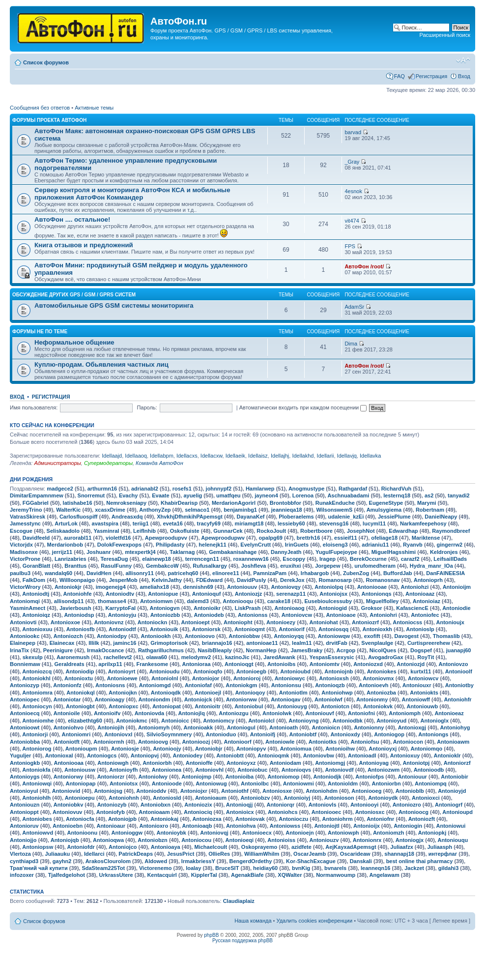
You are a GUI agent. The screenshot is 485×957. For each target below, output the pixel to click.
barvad (352, 132)
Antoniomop (283, 777)
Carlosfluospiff (78, 517)
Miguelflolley (382, 601)
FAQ (399, 76)
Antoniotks (323, 742)
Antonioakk (198, 727)
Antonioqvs (297, 770)
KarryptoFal (120, 608)
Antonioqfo (208, 671)
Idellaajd (112, 456)
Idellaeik (235, 456)
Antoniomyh (154, 727)
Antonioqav (286, 699)
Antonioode (167, 783)
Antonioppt (24, 812)
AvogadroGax (385, 657)
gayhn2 (62, 861)
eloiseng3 (335, 545)
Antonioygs (25, 777)
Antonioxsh (334, 678)
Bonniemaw (25, 664)
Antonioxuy (405, 755)
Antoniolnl (164, 678)
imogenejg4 (111, 587)
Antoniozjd (411, 664)
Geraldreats (69, 664)
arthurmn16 (102, 489)
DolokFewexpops (119, 545)
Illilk (93, 643)
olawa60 (156, 657)
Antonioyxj (383, 749)
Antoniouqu (453, 840)
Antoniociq (198, 812)
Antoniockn (153, 622)
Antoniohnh (124, 798)
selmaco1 (197, 510)
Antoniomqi (25, 601)
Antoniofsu (364, 742)
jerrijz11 (62, 552)
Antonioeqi (240, 840)
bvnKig (301, 868)
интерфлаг (442, 854)
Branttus (75, 566)
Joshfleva (253, 566)
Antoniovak (250, 819)
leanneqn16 (376, 868)
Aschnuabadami (348, 495)
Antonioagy (110, 699)
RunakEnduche (335, 503)
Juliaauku (57, 854)
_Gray (351, 162)
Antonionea (167, 770)
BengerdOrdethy (250, 861)
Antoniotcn (335, 706)
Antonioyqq (289, 636)
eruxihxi (290, 566)
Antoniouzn (24, 805)
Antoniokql (80, 693)
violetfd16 (118, 538)
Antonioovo (200, 636)
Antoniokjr (68, 587)
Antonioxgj (412, 727)
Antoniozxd (368, 664)
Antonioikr (207, 608)
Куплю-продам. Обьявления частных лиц (101, 364)
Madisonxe (24, 552)
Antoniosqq (333, 629)
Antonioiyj (297, 798)
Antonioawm (453, 742)
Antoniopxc (124, 706)
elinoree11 (225, 573)
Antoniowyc (290, 678)
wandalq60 (58, 573)
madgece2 (60, 489)
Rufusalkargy (210, 566)
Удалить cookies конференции (315, 921)
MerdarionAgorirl (234, 503)
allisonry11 (139, 573)
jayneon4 (266, 495)
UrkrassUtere (116, 875)
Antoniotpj (415, 763)
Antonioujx (450, 622)
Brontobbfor (285, 503)
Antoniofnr (380, 819)
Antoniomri (76, 734)
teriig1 (141, 523)
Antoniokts (424, 693)
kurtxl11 (420, 671)
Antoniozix (198, 805)
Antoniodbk (348, 721)
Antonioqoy (250, 693)
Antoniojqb (65, 840)
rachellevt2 (118, 657)
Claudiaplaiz (239, 901)
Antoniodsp (79, 615)
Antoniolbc (255, 783)
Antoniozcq (37, 671)
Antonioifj (262, 734)
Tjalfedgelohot (66, 875)
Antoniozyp (24, 685)
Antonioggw (127, 833)
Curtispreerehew (428, 643)
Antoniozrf (365, 622)
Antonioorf (238, 742)
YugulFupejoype (336, 552)
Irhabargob (315, 573)
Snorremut (91, 495)
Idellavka (370, 456)
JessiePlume (394, 517)
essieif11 (345, 538)
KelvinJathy (166, 580)
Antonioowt (24, 727)
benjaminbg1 (240, 510)
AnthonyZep (155, 510)
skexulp (33, 657)
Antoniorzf (457, 763)
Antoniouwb (422, 706)
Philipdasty (170, 545)
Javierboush (75, 608)
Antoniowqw (334, 636)
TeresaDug (114, 559)
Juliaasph (440, 847)
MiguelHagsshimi (393, 552)
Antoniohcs (283, 812)
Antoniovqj (214, 833)
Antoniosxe (277, 791)
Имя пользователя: (33, 407)
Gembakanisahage (233, 552)
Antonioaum (211, 798)
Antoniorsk (206, 629)
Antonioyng (303, 721)
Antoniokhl (36, 678)
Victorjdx (21, 545)
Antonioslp (420, 629)
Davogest (407, 636)
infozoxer (22, 875)
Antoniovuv (68, 812)
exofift (372, 636)
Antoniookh (156, 636)
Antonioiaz (426, 601)
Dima (350, 344)
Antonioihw (340, 749)
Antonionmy (372, 699)
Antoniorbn (385, 783)
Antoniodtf (122, 629)
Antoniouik (164, 629)
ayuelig (192, 495)
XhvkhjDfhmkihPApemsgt (190, 517)
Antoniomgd (155, 685)
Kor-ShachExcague (311, 861)
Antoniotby (459, 685)
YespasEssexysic (331, 657)
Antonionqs (377, 594)
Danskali (361, 861)
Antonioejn (299, 833)
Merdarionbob (65, 545)
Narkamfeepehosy (423, 523)
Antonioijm (457, 587)
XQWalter (290, 875)
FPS (349, 246)
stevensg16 (333, 523)
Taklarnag (182, 552)
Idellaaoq (136, 456)
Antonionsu (286, 685)
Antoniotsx (124, 783)
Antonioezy (280, 622)
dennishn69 (198, 587)
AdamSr (354, 307)
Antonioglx (435, 721)
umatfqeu (228, 495)
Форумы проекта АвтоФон (49, 120)
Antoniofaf (198, 685)
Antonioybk (171, 833)
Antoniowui (451, 826)
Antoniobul (248, 706)
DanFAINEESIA (445, 573)
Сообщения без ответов (40, 108)
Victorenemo (155, 868)
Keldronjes (444, 552)
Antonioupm (81, 749)
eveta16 (172, 523)
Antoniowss (285, 826)
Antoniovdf (339, 770)
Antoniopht (238, 622)
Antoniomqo (427, 749)
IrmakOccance (105, 650)
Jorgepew (327, 566)
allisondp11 (69, 601)
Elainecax (62, 643)
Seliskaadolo (63, 531)
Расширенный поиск (444, 35)
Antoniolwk (276, 713)
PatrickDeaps (135, 854)
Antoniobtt (230, 755)
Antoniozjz (248, 594)
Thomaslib (446, 636)
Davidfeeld (36, 538)
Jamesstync (25, 523)
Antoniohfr (457, 699)
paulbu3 (20, 573)
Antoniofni (361, 713)
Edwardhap (403, 531)
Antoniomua (296, 749)
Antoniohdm (322, 791)
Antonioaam (154, 812)
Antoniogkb (25, 763)
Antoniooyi (364, 805)
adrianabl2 (144, 489)
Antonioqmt (249, 629)
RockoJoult (271, 531)
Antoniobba (25, 742)
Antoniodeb (209, 615)
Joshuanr (98, 552)
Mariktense (426, 538)
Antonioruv (24, 826)
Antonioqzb (329, 685)
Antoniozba (381, 693)
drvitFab (336, 643)
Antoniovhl (210, 770)
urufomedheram (375, 566)
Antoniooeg (366, 791)
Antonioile (67, 713)
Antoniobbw (244, 636)
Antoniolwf (328, 699)
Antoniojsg (108, 791)
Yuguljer (20, 755)
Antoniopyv (251, 749)
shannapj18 (399, 854)
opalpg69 (271, 538)
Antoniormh (108, 742)
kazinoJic (237, 657)
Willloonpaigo (77, 580)
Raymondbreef (451, 531)
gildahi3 (448, 868)
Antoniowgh (113, 763)
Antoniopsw (37, 847)
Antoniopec (25, 699)
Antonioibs (281, 664)
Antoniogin (408, 826)
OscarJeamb (309, 854)
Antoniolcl (261, 721)
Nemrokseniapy (126, 503)
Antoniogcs (102, 755)
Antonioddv (151, 791)
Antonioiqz (36, 615)
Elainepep (22, 643)
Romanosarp (334, 580)
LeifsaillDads (450, 559)
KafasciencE (412, 608)
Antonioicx (240, 812)
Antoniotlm (293, 693)
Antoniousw (79, 770)
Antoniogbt (80, 706)
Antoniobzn (152, 840)
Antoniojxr (193, 791)
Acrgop (346, 650)
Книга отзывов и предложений (83, 245)
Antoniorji (35, 734)
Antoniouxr (416, 685)
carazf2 (410, 559)
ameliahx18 (154, 587)
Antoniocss (407, 622)
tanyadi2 (459, 495)
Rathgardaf (353, 489)
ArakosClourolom (108, 861)
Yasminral (106, 531)
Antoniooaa (69, 763)
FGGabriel (36, 503)
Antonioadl (362, 755)
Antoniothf (235, 791)
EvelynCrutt (255, 545)
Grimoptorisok (169, 643)
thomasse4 (112, 601)
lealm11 (302, 643)
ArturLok (66, 523)
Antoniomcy (218, 721)
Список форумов (46, 62)
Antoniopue (163, 594)
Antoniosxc (370, 812)
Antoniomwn (156, 601)
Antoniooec (327, 812)
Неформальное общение (74, 342)
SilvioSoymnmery (169, 734)
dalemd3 (198, 601)
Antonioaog (290, 608)
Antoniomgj (330, 763)
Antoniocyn (37, 706)
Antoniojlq (191, 713)
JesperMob (123, 580)
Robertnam (430, 510)
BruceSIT (227, 868)
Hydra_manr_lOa (431, 566)
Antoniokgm (241, 685)
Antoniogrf (448, 805)
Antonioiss (281, 840)
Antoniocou (196, 840)
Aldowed (155, 861)
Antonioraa (196, 664)
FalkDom (34, 580)
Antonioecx (257, 833)
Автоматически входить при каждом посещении (303, 407)
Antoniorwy (69, 777)
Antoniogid (332, 608)
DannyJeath (286, 552)
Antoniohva (241, 826)
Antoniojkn (123, 693)
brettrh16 (308, 538)
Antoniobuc (252, 770)
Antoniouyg (292, 706)
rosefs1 (182, 489)
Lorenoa (303, 495)
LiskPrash (248, 608)
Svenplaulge (377, 643)
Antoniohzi (414, 587)
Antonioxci (426, 798)
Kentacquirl (162, 875)
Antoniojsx (333, 594)
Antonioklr (447, 755)
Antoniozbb (165, 615)
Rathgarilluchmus (161, 650)
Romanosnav (382, 580)
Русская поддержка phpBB (242, 940)
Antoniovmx (378, 678)
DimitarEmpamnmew (36, 495)
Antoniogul (241, 727)
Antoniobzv (255, 798)
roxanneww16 (250, 559)
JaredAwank (279, 657)
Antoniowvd (37, 833)
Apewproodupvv (166, 538)
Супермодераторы (108, 463)
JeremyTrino (26, 510)
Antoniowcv (423, 678)
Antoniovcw (297, 615)
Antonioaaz (419, 594)
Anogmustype (306, 489)
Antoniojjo (23, 840)
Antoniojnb (338, 671)
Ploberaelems (296, 517)
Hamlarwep (260, 489)
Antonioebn (68, 826)
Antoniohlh (36, 798)
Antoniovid (66, 791)
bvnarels (335, 868)
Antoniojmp (196, 777)
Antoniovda (150, 713)
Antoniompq (431, 783)
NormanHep (261, 650)
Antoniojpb (122, 819)
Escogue (21, 531)
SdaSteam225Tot (103, 868)
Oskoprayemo (259, 847)
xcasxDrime (110, 510)
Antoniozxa (206, 819)
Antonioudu (164, 671)
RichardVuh (396, 489)
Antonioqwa (108, 840)
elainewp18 (156, 559)
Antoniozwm (383, 770)
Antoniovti (23, 622)
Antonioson (339, 798)
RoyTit (425, 657)
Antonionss (253, 615)
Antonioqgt (239, 664)
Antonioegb (251, 671)
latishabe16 (77, 503)
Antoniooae (372, 587)
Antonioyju (122, 615)
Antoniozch (68, 636)
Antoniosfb (80, 629)
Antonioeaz (448, 713)
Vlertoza (20, 854)
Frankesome (152, 664)
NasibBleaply (215, 650)
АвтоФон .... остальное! (72, 219)
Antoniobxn (156, 805)
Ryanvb (413, 545)
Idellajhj (280, 456)
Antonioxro (153, 826)
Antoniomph (405, 713)
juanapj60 (458, 650)
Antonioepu (80, 798)
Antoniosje (125, 749)
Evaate (160, 495)
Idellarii (325, 456)
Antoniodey (188, 755)
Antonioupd (457, 812)
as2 (429, 495)
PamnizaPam (269, 573)
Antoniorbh (157, 763)
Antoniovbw (318, 755)
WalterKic (68, 510)
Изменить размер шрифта (463, 60)
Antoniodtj (35, 594)
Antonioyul (24, 791)
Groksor (371, 608)
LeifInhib (144, 531)
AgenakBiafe (247, 875)
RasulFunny (116, 566)
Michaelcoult (210, 847)
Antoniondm (155, 699)
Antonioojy (167, 749)
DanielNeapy (441, 517)
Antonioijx (366, 826)
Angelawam (384, 875)
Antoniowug (211, 783)
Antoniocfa (80, 819)
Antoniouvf (320, 713)
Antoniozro (407, 805)
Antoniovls (323, 805)
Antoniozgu (233, 713)
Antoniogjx (410, 840)
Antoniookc (25, 636)
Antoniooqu (238, 601)
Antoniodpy (112, 636)
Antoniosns (110, 685)
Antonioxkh (378, 629)
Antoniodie (456, 608)
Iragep (327, 559)
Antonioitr (208, 706)
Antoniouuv (242, 587)
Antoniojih (110, 727)
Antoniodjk (328, 777)
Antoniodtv (120, 594)
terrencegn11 (202, 559)
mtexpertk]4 (140, 552)
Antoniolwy (153, 777)
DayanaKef (251, 517)
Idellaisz (258, 456)
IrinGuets (297, 545)
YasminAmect (27, 608)
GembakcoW (162, 566)
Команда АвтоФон (159, 463)
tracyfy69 (209, 523)
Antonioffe (199, 763)
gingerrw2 (450, 545)
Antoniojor (206, 678)
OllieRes (219, 854)
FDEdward (209, 580)
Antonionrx (367, 840)
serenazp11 (291, 594)
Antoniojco (123, 847)
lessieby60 (291, 523)
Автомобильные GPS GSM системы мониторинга (114, 305)
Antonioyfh (123, 770)
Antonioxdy (345, 734)
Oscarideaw (355, 854)
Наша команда (252, 921)
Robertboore (316, 531)
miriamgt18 (249, 523)
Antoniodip (79, 671)
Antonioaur (110, 826)
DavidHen (99, 573)
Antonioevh (374, 685)
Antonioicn (326, 727)
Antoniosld (167, 798)
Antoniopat (166, 706)
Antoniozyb (112, 805)
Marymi (426, 503)
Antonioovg (153, 742)
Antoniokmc (131, 721)
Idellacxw (211, 456)
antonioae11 (262, 643)
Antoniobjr (209, 749)
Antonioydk (383, 798)
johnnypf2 (219, 489)
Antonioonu (82, 833)
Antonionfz (67, 685)
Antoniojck (198, 699)
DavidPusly (251, 580)
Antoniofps (369, 777)
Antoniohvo (69, 727)
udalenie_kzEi (346, 517)
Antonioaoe (341, 615)
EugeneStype (386, 503)
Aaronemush (73, 657)
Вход (464, 76)
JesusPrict (181, 854)
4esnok (353, 191)
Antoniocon (408, 742)
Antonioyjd (452, 791)
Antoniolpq (328, 587)
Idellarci (94, 854)
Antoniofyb (110, 812)
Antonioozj (196, 742)
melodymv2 (196, 657)
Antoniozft (421, 819)
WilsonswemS (334, 510)
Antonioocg (413, 812)
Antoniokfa (36, 770)
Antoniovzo (453, 664)
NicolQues (383, 650)
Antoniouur (412, 777)
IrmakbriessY (198, 861)
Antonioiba (240, 777)
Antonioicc (175, 721)
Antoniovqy (286, 587)
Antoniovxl (119, 734)
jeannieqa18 (286, 510)
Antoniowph (343, 833)
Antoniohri (383, 615)
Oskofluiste (185, 531)
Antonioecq (25, 713)
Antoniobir (454, 777)
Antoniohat (324, 622)
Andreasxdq (127, 517)
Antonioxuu (37, 629)
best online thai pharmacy (419, 861)
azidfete (301, 847)
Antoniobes (37, 819)
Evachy (128, 495)
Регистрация (431, 76)
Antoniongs (433, 734)
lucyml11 (374, 523)
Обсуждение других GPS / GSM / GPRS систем (74, 294)
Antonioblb (410, 791)
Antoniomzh (388, 833)
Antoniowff (416, 699)
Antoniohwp (337, 693)
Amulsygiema (384, 510)
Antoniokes (382, 671)
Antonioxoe (66, 622)
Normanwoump (335, 875)
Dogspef (421, 650)
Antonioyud (391, 721)
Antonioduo (221, 734)
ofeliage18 (384, 538)
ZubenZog (356, 573)
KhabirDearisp (179, 503)
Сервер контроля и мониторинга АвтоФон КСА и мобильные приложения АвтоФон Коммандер (132, 193)
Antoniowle (279, 742)
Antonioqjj (239, 805)
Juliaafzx (401, 847)
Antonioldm (343, 783)
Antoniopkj (432, 833)
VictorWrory (25, 587)
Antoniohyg (455, 727)
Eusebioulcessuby (328, 601)
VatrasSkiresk (27, 517)
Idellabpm (161, 456)
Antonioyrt (122, 671)
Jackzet (414, 868)
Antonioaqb (197, 826)
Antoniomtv (325, 664)
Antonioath (283, 727)
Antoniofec (425, 615)
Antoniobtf (302, 734)
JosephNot (361, 531)
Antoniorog (36, 749)
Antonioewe (122, 678)
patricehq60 (183, 573)
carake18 (278, 601)
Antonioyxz (241, 763)
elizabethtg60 (85, 721)
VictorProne (25, 559)
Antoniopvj (145, 755)
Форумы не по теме (39, 331)
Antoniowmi (298, 783)
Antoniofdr (81, 847)
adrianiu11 (375, 545)
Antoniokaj (164, 819)
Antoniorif (292, 629)
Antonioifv (107, 713)
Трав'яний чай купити (39, 868)
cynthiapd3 (24, 861)
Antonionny (369, 727)
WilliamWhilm (261, 854)
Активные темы (94, 108)
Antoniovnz (109, 622)
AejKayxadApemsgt (350, 847)
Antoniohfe (77, 594)
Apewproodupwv (223, 538)
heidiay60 (265, 868)
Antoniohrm (337, 819)
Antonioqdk (166, 693)
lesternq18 (396, 495)
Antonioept (195, 622)
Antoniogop (389, 734)
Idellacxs (187, 456)
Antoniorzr (111, 777)
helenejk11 (212, 545)
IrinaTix (19, 650)
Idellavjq (347, 456)
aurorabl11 (77, 538)
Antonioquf (206, 594)
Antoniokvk (378, 706)
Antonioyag (374, 763)
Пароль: (147, 407)
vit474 (351, 221)
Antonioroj (247, 678)
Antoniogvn (165, 608)
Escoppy (294, 559)
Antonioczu (293, 819)
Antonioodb (429, 770)
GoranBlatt (37, 566)
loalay (193, 868)
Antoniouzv (324, 840)
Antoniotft (67, 742)
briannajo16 (217, 643)
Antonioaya (165, 847)
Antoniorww (241, 699)
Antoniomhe (38, 721)
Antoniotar (67, 699)
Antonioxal (59, 755)
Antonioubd (295, 671)
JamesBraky (306, 650)
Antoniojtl (326, 826)
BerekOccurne (368, 559)
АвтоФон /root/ (364, 266)
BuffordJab (397, 573)
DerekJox (292, 580)
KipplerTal (204, 875)
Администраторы (57, 463)
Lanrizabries (70, 559)
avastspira (105, 523)
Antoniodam (285, 763)
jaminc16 (124, 643)
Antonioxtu (78, 678)
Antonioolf (458, 671)
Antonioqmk (273, 755)
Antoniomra (37, 693)
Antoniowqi (37, 783)
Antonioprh (428, 580)
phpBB (211, 935)
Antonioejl (208, 693)
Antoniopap (80, 783)
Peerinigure (58, 650)
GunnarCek (227, 531)
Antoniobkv (69, 805)
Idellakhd (303, 456)
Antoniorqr (281, 805)
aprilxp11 (110, 664)
